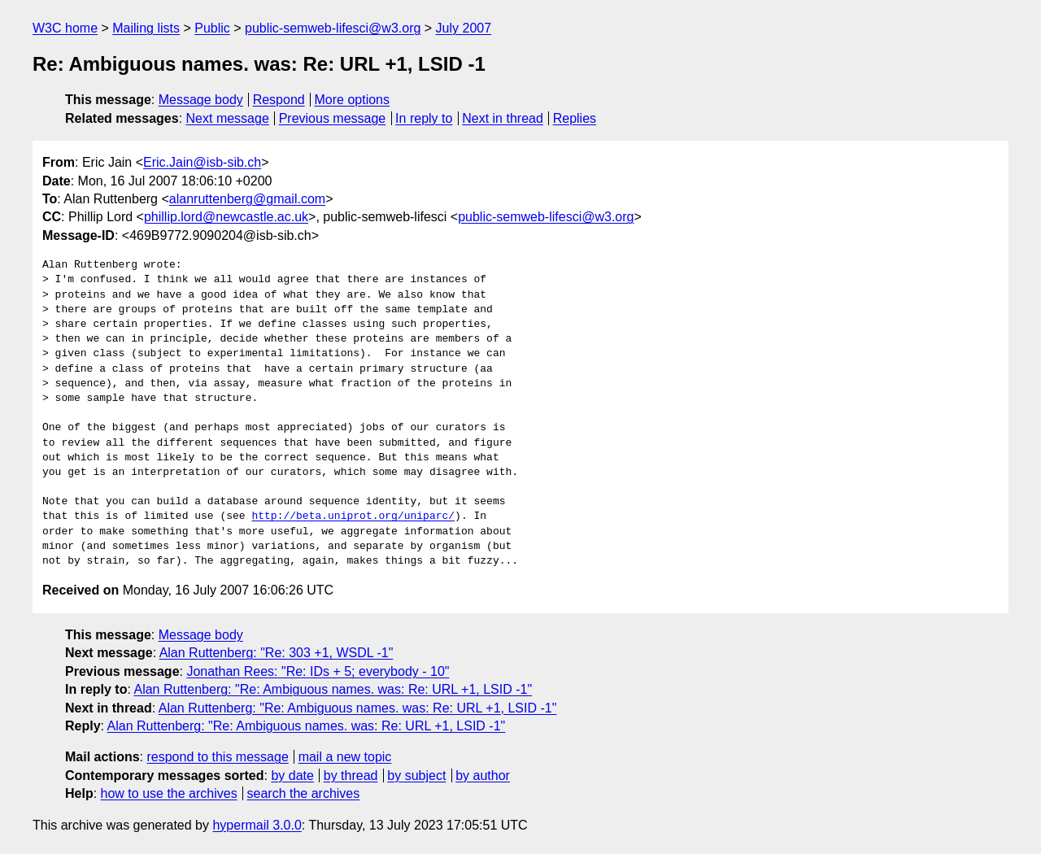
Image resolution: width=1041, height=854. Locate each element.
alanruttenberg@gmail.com (247, 199)
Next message (227, 118)
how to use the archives (169, 793)
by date (292, 775)
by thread (351, 775)
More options (352, 100)
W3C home (65, 28)
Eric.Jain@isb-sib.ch (202, 162)
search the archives (303, 793)
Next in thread (502, 118)
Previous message (332, 118)
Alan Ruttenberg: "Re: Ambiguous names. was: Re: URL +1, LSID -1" (332, 689)
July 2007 (464, 28)
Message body (201, 100)
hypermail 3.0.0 (256, 825)
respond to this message (217, 757)
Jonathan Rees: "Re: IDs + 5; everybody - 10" (317, 671)
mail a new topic (345, 757)
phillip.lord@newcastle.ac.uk (226, 217)
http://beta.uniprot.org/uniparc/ (353, 516)
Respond (279, 100)
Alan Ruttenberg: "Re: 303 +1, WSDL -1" (276, 653)
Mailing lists (146, 28)
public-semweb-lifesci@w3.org (332, 28)
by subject (416, 775)
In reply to (423, 118)
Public (212, 28)
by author (482, 775)
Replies (574, 118)
